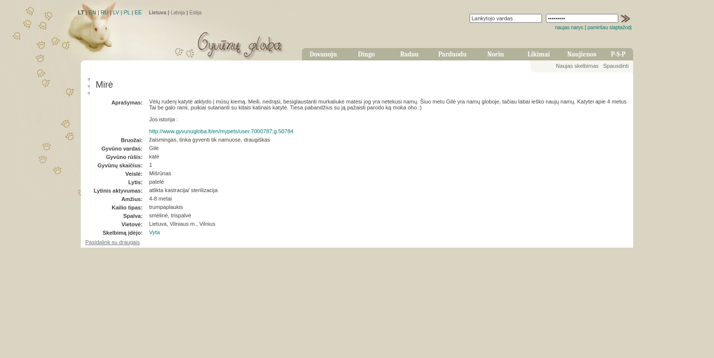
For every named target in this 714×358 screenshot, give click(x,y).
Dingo (366, 54)
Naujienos (581, 54)
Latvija (178, 12)
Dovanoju (323, 54)
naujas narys (569, 27)
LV (116, 12)
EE (138, 12)
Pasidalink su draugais (112, 242)
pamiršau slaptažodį (610, 27)
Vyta (154, 232)
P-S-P (618, 54)
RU (105, 12)
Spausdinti (615, 66)
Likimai (539, 54)
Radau (409, 54)
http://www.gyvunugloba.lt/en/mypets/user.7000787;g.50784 (221, 131)
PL (126, 12)
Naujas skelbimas (577, 66)
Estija (195, 12)
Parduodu (452, 54)
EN (92, 12)
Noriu (495, 54)
